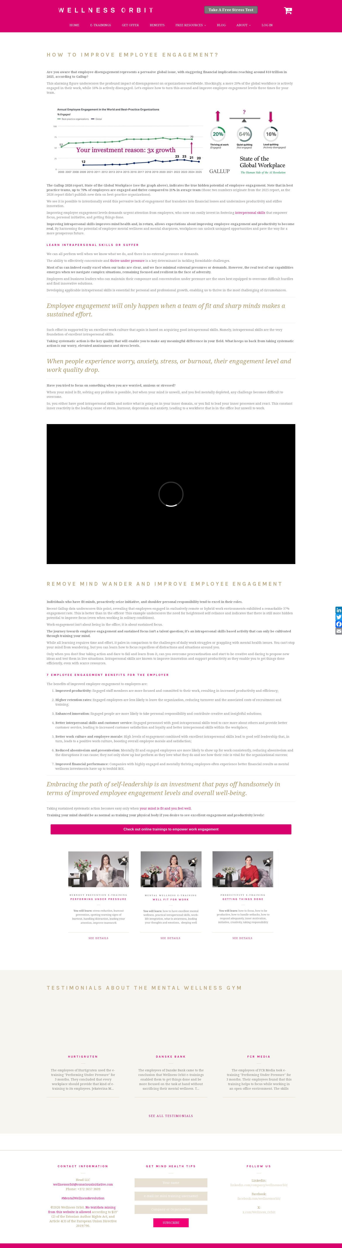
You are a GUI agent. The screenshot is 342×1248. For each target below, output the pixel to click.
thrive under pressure (127, 260)
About (242, 25)
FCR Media (258, 1056)
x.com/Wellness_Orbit (259, 1212)
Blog (221, 25)
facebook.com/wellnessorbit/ (259, 1198)
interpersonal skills (250, 212)
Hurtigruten (83, 1056)
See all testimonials (171, 1116)
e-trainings (100, 25)
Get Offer (130, 25)
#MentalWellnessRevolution (83, 1198)
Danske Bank (171, 1056)
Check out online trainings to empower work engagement (171, 829)
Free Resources (189, 25)
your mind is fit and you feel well (165, 808)
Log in (267, 25)
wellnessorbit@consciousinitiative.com (83, 1184)
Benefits (157, 25)
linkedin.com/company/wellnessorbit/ (259, 1185)
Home (74, 25)
